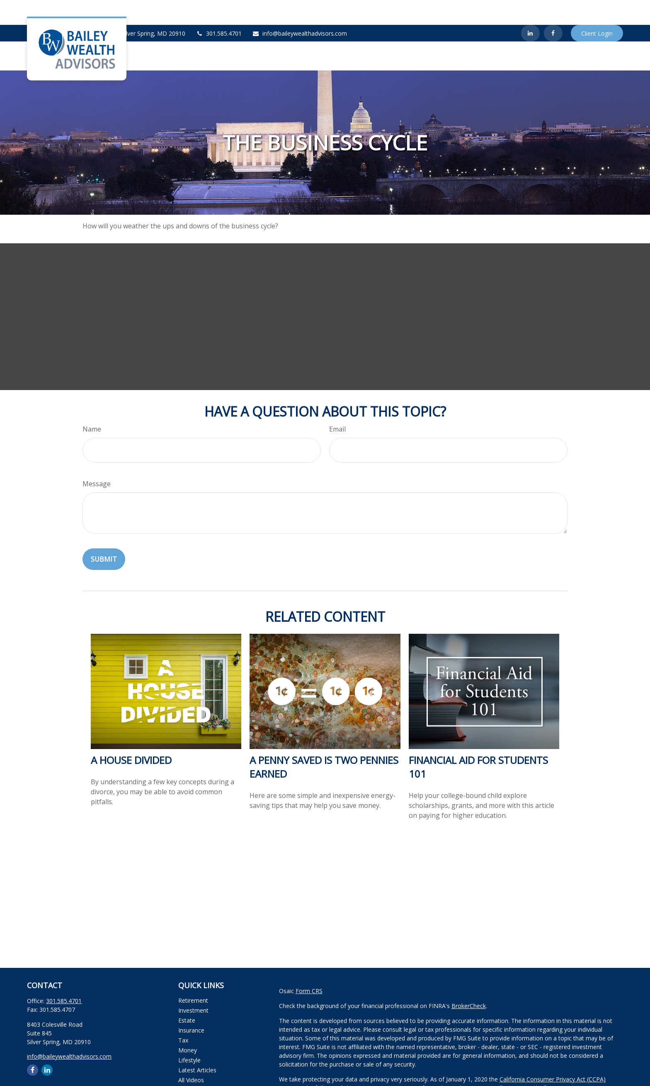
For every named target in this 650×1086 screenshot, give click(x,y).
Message (96, 458)
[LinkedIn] (530, 8)
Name (91, 404)
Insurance (191, 1005)
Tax (183, 1015)
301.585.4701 (219, 8)
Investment (193, 985)
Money (187, 1025)
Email (337, 404)
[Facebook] (553, 8)
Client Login (597, 8)
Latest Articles (197, 1045)
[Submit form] (103, 534)
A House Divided (131, 735)
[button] (416, 31)
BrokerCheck (468, 981)
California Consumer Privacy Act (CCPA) (553, 1054)
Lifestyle (189, 1035)
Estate (186, 995)
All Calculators (197, 1065)
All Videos (191, 1055)
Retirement (193, 975)
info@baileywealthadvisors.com (299, 8)
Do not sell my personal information (521, 1063)
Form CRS (309, 966)
